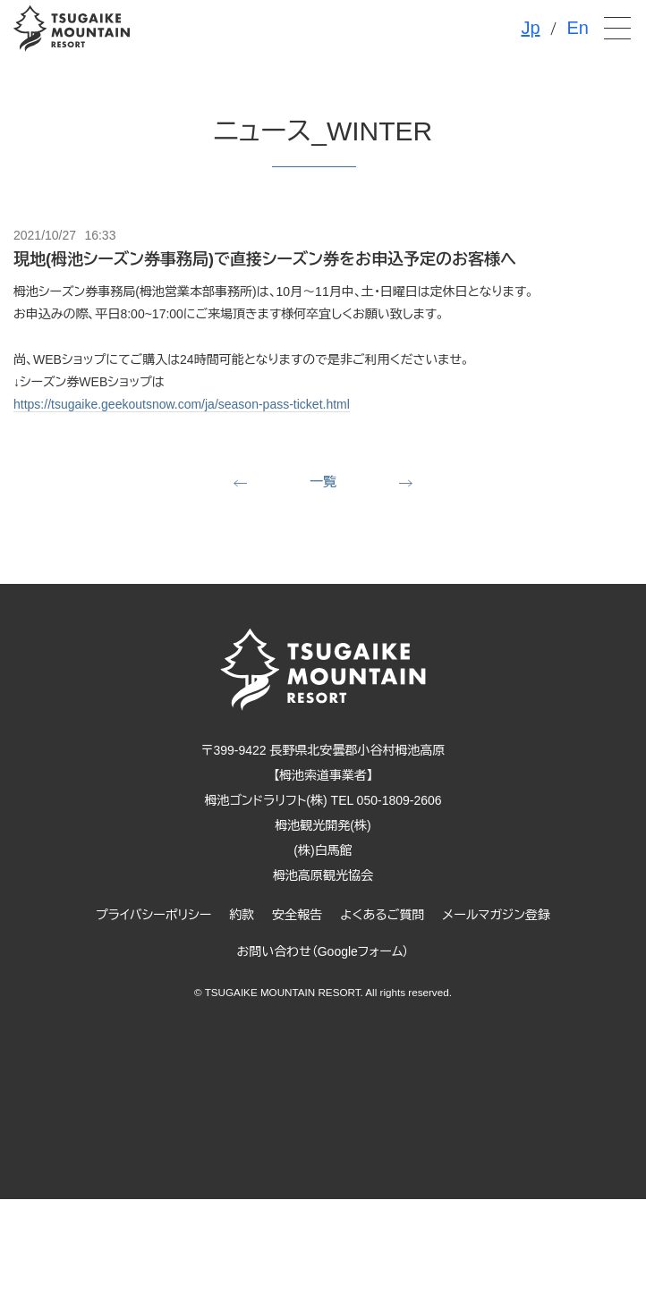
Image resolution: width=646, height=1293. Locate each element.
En (578, 28)
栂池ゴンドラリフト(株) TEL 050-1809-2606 (322, 800)
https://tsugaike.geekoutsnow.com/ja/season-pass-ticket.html (181, 404)
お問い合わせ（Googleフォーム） (323, 951)
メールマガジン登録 (496, 915)
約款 (241, 915)
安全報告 (297, 915)
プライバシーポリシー (153, 915)
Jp (530, 28)
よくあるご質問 (382, 915)
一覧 (323, 481)
